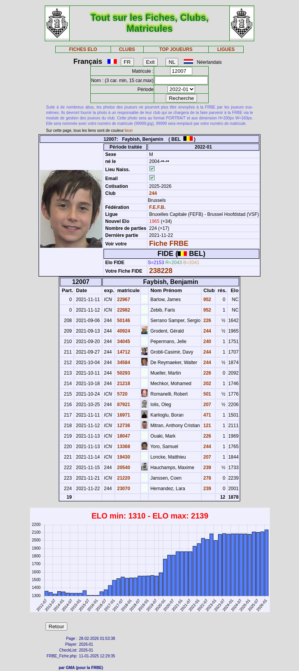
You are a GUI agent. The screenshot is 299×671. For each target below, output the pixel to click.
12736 (123, 425)
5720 (121, 394)
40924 (123, 331)
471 (206, 415)
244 (152, 193)
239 (206, 467)
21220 (123, 478)
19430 (123, 457)
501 (206, 394)
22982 (123, 310)
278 (206, 478)
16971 (123, 415)
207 (206, 404)
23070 (123, 488)
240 (206, 341)
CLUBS (127, 49)
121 (206, 425)
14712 (123, 352)
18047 (123, 436)
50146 (123, 320)
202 (206, 383)
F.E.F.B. (157, 207)
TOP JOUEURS (176, 49)
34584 (123, 362)
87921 (123, 404)
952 (206, 299)
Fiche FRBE (168, 243)
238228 (160, 271)
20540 (123, 467)
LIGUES (226, 49)
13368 (123, 446)
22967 (123, 299)
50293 (123, 373)
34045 (123, 341)
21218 (123, 383)
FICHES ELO (83, 49)
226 (206, 320)
